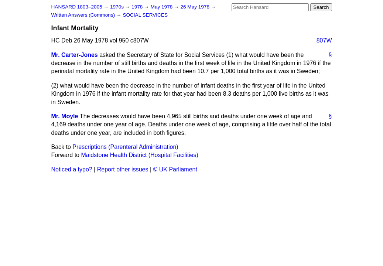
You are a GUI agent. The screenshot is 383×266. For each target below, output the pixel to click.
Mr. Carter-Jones (74, 55)
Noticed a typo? (71, 169)
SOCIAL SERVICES (145, 15)
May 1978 (162, 7)
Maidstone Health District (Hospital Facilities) (139, 155)
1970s (117, 7)
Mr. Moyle (64, 116)
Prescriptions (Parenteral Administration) (125, 147)
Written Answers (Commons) (84, 15)
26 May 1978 (195, 7)
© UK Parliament (175, 169)
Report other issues (122, 169)
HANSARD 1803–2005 (76, 7)
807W (324, 40)
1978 (137, 7)
